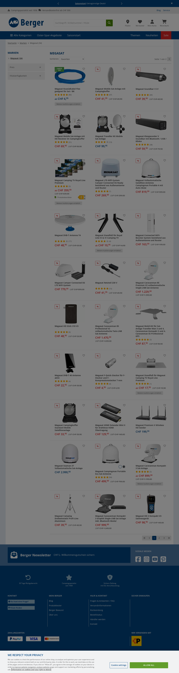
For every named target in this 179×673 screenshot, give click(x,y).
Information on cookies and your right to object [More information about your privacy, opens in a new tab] (31, 669)
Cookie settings (118, 665)
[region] (89, 662)
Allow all (148, 665)
